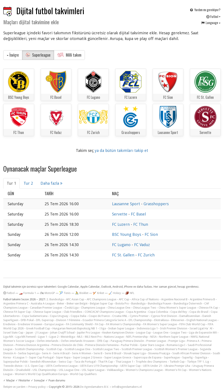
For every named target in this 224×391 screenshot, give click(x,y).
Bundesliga (138, 303)
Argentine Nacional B (174, 299)
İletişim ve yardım (14, 386)
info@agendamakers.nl (127, 386)
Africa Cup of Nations (145, 299)
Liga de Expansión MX (203, 332)
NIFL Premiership (137, 336)
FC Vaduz (142, 244)
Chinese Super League (47, 311)
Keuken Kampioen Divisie (118, 332)
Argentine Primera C (15, 303)
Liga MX (8, 336)
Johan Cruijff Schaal (62, 332)
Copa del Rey (178, 311)
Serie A (46, 353)
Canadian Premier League (46, 307)
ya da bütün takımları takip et (121, 150)
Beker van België (77, 303)
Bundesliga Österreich (188, 303)
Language (210, 22)
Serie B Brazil (113, 353)
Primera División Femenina (102, 345)
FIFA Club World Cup (192, 324)
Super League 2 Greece (87, 357)
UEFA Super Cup (130, 365)
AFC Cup (124, 299)
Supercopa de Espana (147, 357)
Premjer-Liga (176, 340)
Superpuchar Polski (15, 361)
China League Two (144, 307)
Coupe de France (99, 316)
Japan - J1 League (37, 332)
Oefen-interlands (47, 340)
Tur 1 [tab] (11, 183)
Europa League (54, 324)
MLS (79, 336)
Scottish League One (77, 349)
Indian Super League (121, 328)
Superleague (38, 55)
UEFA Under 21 (152, 365)
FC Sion (151, 234)
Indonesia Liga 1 (147, 328)
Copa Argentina (136, 311)
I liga (103, 328)
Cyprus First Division (164, 316)
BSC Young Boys (127, 234)
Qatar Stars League (152, 345)
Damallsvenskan (189, 316)
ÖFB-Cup (102, 340)
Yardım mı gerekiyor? (204, 9)
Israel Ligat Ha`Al (201, 328)
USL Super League (93, 370)
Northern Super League (173, 336)
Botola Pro (122, 303)
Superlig (187, 357)
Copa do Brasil (198, 311)
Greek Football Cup (38, 328)
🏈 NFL (129, 293)
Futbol (213, 16)
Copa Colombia (158, 311)
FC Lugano (122, 244)
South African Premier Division (191, 353)
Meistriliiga (68, 336)
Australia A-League (43, 303)
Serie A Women (81, 353)
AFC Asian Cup (75, 299)
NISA (153, 336)
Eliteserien (177, 320)
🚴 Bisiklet (81, 293)
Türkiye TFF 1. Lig (198, 361)
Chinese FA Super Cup (17, 311)
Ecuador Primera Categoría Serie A (104, 320)
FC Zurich (146, 255)
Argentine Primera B (202, 299)
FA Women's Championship (123, 324)
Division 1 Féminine (68, 320)
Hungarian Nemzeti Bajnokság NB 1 (74, 328)
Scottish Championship (29, 349)
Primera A (193, 340)
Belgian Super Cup (101, 303)
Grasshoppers (156, 204)
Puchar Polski (129, 345)
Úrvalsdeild (23, 370)
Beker (60, 303)
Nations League (114, 336)
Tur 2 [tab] (28, 183)
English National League (202, 320)
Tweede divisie (13, 365)
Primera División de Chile (67, 345)
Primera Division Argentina (32, 345)
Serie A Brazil (61, 353)
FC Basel (138, 214)
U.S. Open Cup (34, 365)
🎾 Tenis (65, 293)
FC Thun (140, 224)
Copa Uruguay (59, 316)
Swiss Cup (65, 361)
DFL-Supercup (45, 320)
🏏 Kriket (98, 293)
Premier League (156, 340)
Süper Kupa (63, 357)
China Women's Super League (177, 307)
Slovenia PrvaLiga (159, 353)
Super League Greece (117, 357)
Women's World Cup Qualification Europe (41, 374)
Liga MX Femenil (26, 336)
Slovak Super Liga (135, 353)
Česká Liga (72, 307)
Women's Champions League (144, 370)
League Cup (143, 332)
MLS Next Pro (93, 336)
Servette (120, 214)
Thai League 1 (124, 361)
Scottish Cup (54, 349)
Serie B (98, 353)
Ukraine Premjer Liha (177, 365)
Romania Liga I (176, 345)
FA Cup (99, 324)
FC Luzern (121, 224)
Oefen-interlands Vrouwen (77, 340)
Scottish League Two (106, 349)
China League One (119, 307)
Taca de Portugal (85, 361)
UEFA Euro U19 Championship (99, 365)
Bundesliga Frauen (159, 303)
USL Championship (44, 370)
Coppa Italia (78, 316)
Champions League (93, 307)
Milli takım (69, 55)
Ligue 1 (42, 336)
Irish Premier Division (173, 328)
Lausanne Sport (126, 204)
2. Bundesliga (55, 299)
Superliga (201, 357)
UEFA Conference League (62, 365)
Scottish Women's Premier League (176, 349)
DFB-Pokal (27, 320)
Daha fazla (51, 183)
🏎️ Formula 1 (27, 293)
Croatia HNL (119, 316)
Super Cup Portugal (41, 357)
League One (160, 332)
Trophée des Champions (151, 361)
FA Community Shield (79, 324)
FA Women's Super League (160, 324)
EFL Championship (140, 320)
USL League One (69, 370)
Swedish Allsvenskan (43, 361)
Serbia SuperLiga (29, 353)
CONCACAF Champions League (104, 311)
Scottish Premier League (137, 349)
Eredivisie (9, 324)
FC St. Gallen (123, 255)
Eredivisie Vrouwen (30, 324)
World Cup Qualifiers (83, 374)
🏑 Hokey (114, 293)
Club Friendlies (73, 311)
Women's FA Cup (176, 370)
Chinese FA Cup (208, 307)
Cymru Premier (139, 316)
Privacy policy (37, 386)
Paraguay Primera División (127, 340)
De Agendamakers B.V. (94, 386)
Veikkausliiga (115, 370)
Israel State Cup (13, 332)
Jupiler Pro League (88, 332)
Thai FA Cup (105, 361)
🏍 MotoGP (47, 293)
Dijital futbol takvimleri (50, 11)
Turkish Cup (177, 361)
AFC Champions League (101, 299)
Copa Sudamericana (34, 316)
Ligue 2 (53, 336)
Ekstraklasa (161, 320)
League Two (179, 332)
